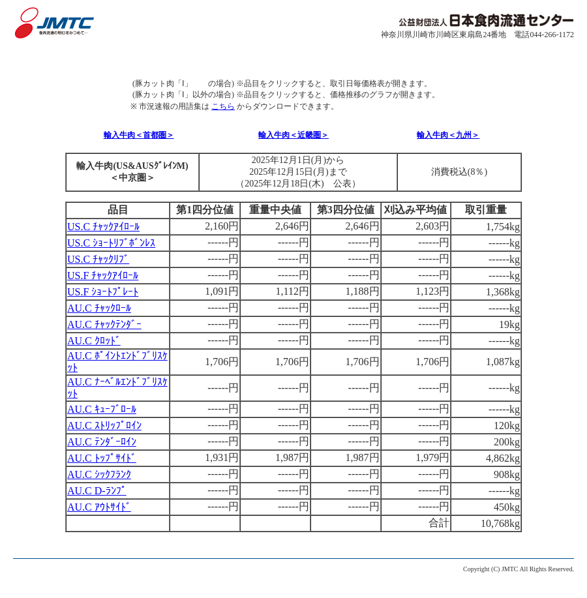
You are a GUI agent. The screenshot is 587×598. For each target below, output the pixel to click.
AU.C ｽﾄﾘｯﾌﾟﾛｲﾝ (104, 425)
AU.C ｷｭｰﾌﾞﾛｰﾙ (101, 409)
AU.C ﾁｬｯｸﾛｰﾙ (99, 308)
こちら (223, 106)
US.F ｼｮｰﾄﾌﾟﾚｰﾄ (102, 291)
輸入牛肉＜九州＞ (448, 135)
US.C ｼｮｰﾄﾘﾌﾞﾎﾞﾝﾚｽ (111, 242)
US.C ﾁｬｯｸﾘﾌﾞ (98, 259)
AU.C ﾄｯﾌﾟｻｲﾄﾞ (101, 458)
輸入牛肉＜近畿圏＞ (293, 135)
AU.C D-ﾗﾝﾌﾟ (97, 490)
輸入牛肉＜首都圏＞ (139, 135)
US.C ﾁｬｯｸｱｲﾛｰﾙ (103, 226)
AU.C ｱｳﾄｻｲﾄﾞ (99, 507)
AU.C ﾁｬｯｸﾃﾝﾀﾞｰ (104, 324)
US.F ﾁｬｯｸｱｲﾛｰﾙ (102, 275)
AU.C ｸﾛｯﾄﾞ (94, 340)
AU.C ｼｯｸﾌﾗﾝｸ (99, 474)
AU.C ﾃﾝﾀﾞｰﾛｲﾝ (101, 441)
